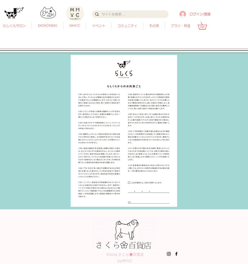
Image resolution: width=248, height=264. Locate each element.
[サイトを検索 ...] (130, 14)
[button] (154, 26)
